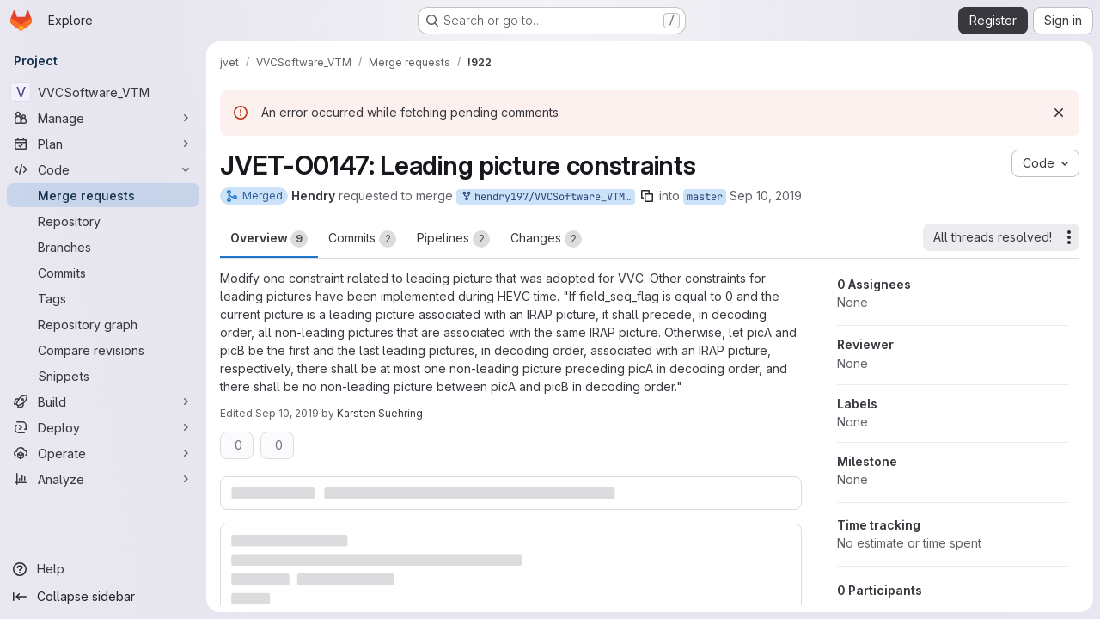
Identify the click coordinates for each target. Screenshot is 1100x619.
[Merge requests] (103, 195)
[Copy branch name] (647, 196)
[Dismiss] (1058, 112)
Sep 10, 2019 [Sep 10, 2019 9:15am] (287, 413)
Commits (362, 239)
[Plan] (103, 144)
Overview (269, 239)
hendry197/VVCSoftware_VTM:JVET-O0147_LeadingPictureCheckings (547, 197)
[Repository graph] (103, 324)
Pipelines (453, 239)
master (705, 197)
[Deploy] (103, 427)
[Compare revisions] (103, 350)
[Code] (103, 169)
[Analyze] (103, 479)
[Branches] (103, 247)
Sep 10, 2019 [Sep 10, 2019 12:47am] (766, 195)
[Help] (103, 569)
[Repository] (103, 221)
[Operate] (103, 453)
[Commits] (103, 272)
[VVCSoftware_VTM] (103, 92)
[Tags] (103, 298)
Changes (546, 239)
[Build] (103, 401)
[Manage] (103, 118)
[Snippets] (103, 376)
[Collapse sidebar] (103, 597)
